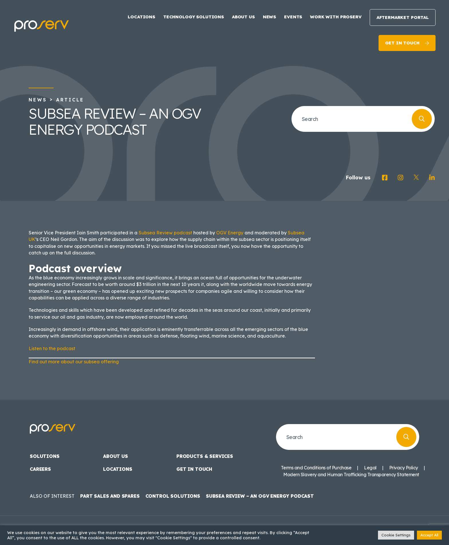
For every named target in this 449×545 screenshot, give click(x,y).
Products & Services (204, 456)
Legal (370, 467)
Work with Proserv (335, 16)
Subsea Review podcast (165, 233)
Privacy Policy (403, 467)
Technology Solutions (193, 16)
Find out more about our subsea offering (74, 361)
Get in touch (402, 43)
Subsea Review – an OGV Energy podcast (260, 496)
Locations (141, 16)
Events (293, 16)
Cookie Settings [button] (396, 535)
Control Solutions (172, 496)
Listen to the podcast (52, 348)
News (269, 16)
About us (243, 16)
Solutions (45, 456)
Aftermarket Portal (403, 17)
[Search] (422, 119)
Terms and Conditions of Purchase (316, 467)
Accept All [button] (429, 535)
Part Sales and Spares (110, 496)
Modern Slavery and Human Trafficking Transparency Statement (351, 474)
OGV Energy (229, 233)
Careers (40, 469)
